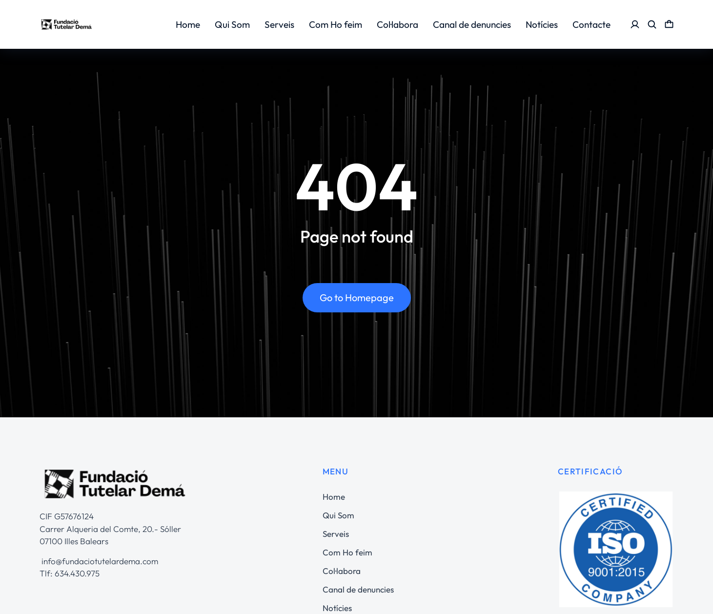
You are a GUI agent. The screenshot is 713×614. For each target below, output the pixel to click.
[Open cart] (669, 24)
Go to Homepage (357, 300)
